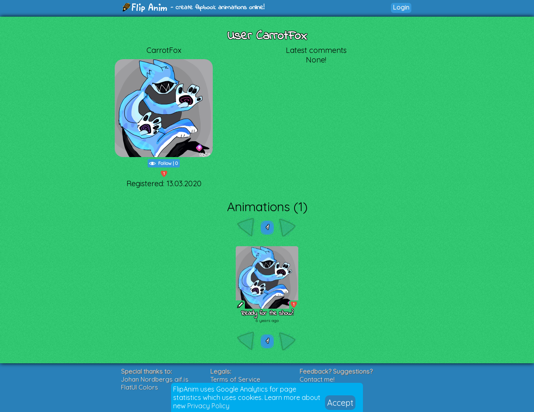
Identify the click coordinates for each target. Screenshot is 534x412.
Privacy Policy (208, 406)
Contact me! (317, 379)
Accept (340, 402)
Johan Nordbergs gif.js (155, 379)
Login (401, 7)
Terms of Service (235, 379)
